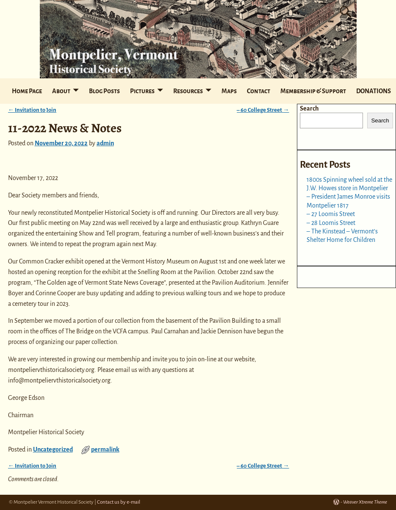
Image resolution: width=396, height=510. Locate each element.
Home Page (27, 91)
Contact (258, 91)
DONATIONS (373, 91)
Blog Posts (104, 91)
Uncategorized (53, 449)
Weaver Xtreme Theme (365, 502)
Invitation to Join (32, 110)
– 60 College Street (263, 110)
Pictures (142, 91)
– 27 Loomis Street (331, 214)
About (61, 91)
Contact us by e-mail (118, 502)
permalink (105, 449)
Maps (229, 91)
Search (309, 108)
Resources (188, 91)
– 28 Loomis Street (331, 222)
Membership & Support (313, 91)
